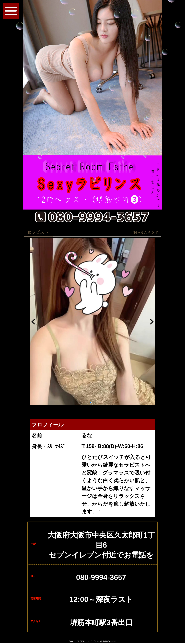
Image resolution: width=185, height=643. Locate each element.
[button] (90, 402)
